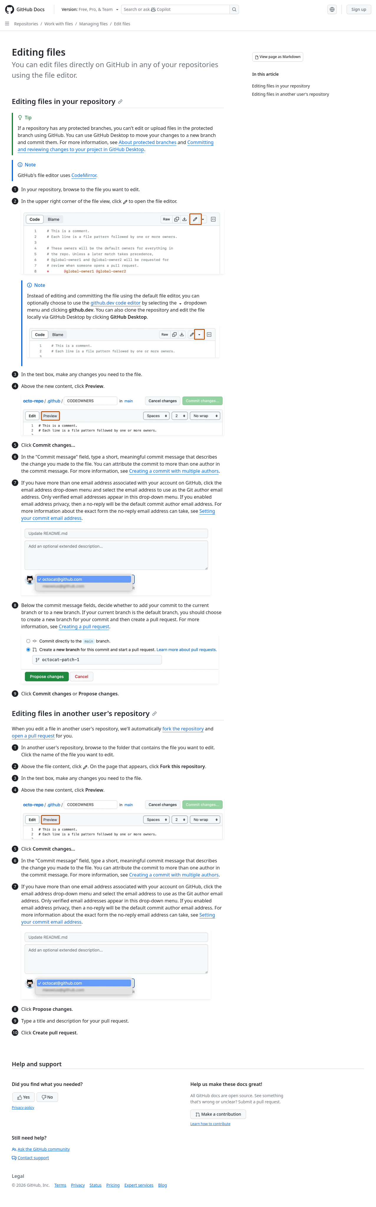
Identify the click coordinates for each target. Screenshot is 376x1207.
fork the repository (183, 728)
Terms (60, 1185)
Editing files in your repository (67, 101)
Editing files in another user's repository (84, 713)
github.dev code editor (116, 303)
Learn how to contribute (210, 1123)
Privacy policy (23, 1107)
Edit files (122, 24)
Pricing (113, 1185)
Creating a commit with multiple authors (174, 471)
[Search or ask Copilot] (180, 9)
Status (96, 1185)
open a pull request (33, 736)
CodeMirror (83, 175)
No (47, 1097)
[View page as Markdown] (277, 57)
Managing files (93, 24)
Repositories (26, 24)
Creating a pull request (84, 626)
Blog (162, 1185)
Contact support (30, 1157)
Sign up (359, 9)
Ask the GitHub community (41, 1149)
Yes (23, 1097)
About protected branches (148, 142)
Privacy (78, 1185)
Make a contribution (218, 1114)
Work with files (58, 24)
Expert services (139, 1185)
